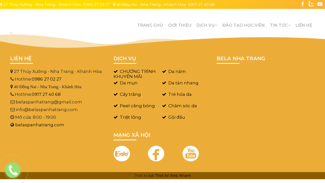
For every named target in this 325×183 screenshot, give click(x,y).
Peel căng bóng (137, 105)
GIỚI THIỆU (179, 25)
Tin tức (280, 25)
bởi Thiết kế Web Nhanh (170, 175)
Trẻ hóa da (180, 94)
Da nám (177, 71)
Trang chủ (150, 25)
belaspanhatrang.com (39, 124)
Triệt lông (130, 117)
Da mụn (129, 82)
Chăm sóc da (182, 105)
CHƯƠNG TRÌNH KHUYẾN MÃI (134, 74)
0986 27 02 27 (96, 4)
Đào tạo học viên (243, 25)
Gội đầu (176, 117)
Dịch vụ (207, 25)
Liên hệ (304, 25)
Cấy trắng (130, 94)
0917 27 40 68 (201, 4)
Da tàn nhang (183, 82)
